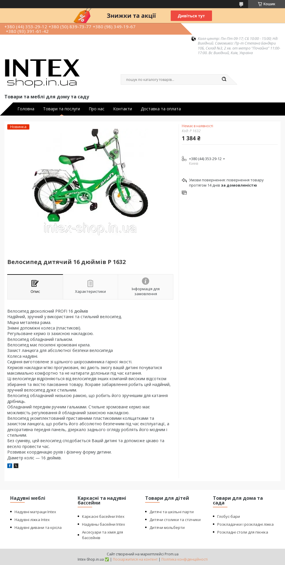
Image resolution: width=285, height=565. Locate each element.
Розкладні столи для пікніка (242, 532)
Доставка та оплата (161, 109)
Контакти (122, 109)
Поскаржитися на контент (135, 559)
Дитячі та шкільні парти (171, 511)
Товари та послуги (61, 109)
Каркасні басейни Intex (103, 516)
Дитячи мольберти (167, 527)
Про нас (96, 109)
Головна (25, 109)
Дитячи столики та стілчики (175, 519)
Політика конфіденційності (184, 559)
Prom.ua (172, 554)
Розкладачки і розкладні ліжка (245, 524)
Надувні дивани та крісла (38, 527)
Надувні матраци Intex (35, 511)
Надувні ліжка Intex (32, 519)
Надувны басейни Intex (103, 524)
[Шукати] (224, 79)
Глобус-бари (228, 516)
